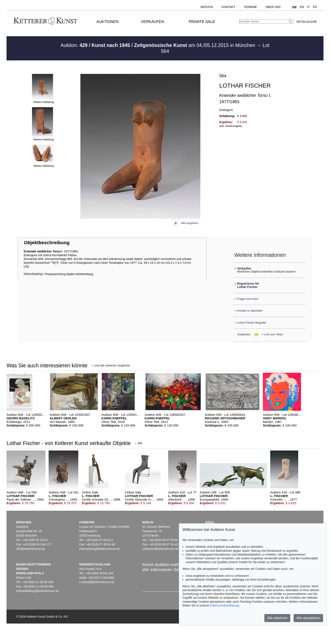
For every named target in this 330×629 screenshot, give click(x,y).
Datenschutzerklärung (224, 605)
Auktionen (107, 22)
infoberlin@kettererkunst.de (160, 548)
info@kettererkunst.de (30, 548)
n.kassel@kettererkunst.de (96, 582)
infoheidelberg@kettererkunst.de (37, 591)
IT (308, 7)
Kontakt (228, 7)
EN (302, 7)
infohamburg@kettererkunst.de (99, 548)
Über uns (273, 7)
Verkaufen (152, 22)
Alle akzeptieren (308, 618)
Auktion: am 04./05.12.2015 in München (159, 45)
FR (315, 7)
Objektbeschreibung (46, 242)
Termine (250, 7)
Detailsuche (306, 21)
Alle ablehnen (277, 618)
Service (206, 7)
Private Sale (202, 22)
